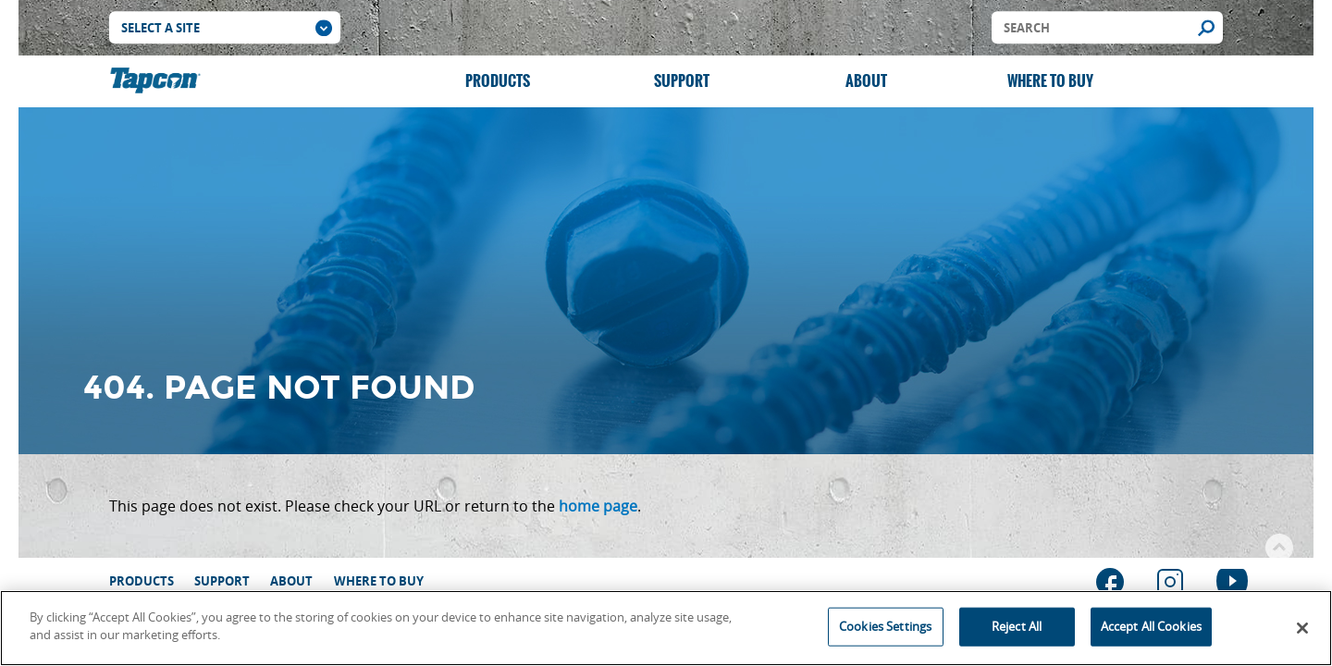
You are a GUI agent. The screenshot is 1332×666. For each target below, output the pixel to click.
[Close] (1302, 628)
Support (681, 80)
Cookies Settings (885, 626)
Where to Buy (1050, 80)
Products (497, 80)
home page (598, 506)
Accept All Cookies (1151, 626)
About (866, 80)
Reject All (1017, 626)
